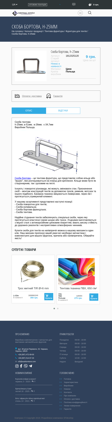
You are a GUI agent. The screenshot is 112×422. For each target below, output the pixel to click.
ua (14, 4)
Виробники (68, 386)
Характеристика (71, 382)
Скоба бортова (23, 178)
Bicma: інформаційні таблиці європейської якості (30, 398)
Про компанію (70, 396)
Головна (67, 379)
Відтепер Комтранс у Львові (23, 388)
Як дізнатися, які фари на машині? (25, 379)
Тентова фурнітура (54, 31)
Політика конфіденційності (75, 402)
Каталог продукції (34, 31)
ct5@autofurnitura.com (27, 362)
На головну (17, 31)
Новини (67, 389)
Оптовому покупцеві (37, 5)
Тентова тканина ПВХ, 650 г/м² (78, 288)
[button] (54, 308)
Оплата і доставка (28, 96)
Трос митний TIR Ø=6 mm (33, 288)
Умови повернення (72, 406)
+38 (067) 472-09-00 (26, 355)
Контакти (68, 392)
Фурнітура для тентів (76, 31)
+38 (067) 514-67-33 (26, 358)
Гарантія (54, 96)
